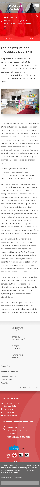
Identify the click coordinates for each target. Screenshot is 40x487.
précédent (8, 38)
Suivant (31, 38)
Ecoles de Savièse (15, 7)
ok (20, 483)
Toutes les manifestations (29, 390)
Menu (36, 5)
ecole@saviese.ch (10, 416)
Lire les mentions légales (12, 477)
